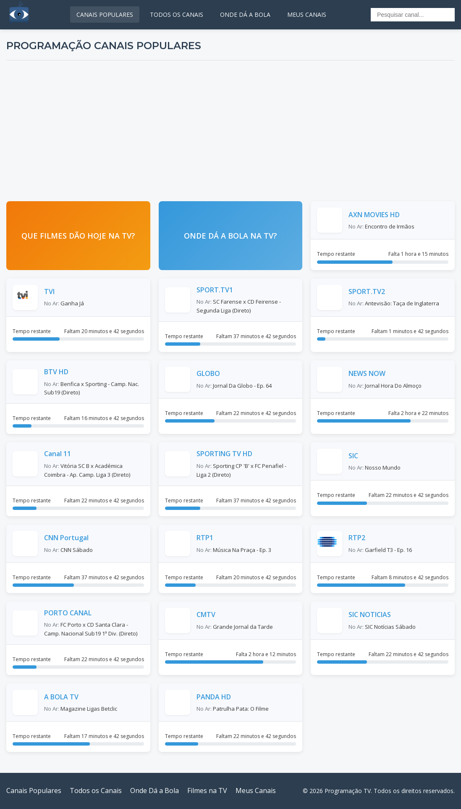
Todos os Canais (96, 790)
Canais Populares (33, 790)
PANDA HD (213, 696)
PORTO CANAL (68, 612)
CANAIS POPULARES (104, 14)
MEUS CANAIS (306, 14)
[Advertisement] (230, 130)
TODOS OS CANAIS (176, 14)
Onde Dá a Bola (154, 790)
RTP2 (356, 537)
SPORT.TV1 (214, 289)
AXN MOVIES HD (374, 214)
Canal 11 (57, 453)
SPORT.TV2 (366, 291)
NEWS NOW (366, 373)
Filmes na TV (207, 790)
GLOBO (208, 373)
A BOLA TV (61, 696)
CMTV (205, 614)
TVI (49, 291)
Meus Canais (256, 790)
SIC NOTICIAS (369, 614)
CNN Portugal (66, 537)
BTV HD (56, 371)
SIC (353, 455)
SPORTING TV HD (224, 453)
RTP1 (204, 537)
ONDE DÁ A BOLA (245, 14)
